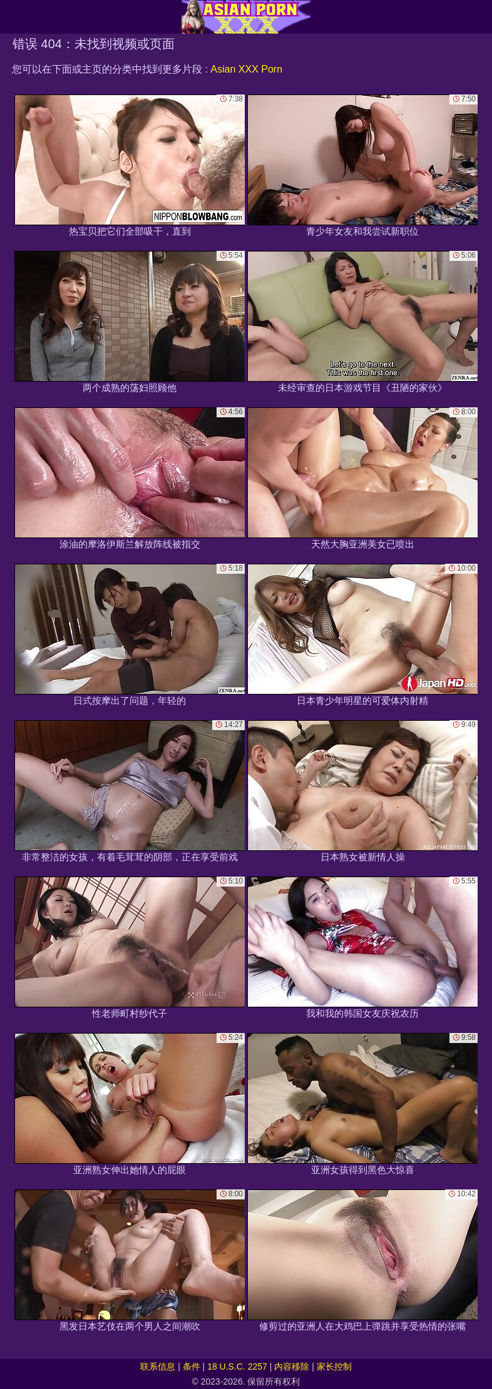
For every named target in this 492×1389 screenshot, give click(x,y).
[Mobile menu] (11, 17)
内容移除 (291, 1366)
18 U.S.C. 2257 (237, 1366)
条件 (191, 1366)
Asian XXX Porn (246, 69)
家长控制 (334, 1366)
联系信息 (157, 1366)
